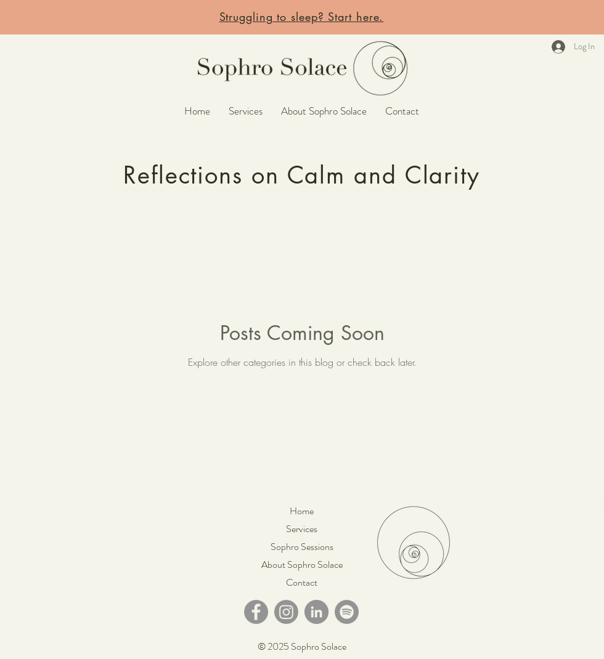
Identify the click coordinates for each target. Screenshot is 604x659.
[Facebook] (256, 612)
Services (301, 529)
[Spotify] (347, 612)
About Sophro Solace (302, 564)
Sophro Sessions (302, 547)
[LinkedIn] (316, 612)
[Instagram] (286, 612)
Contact (301, 582)
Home (302, 511)
